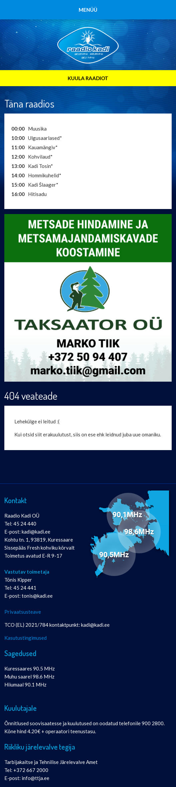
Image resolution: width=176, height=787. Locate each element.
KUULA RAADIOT (88, 78)
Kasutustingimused (25, 638)
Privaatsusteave (22, 612)
